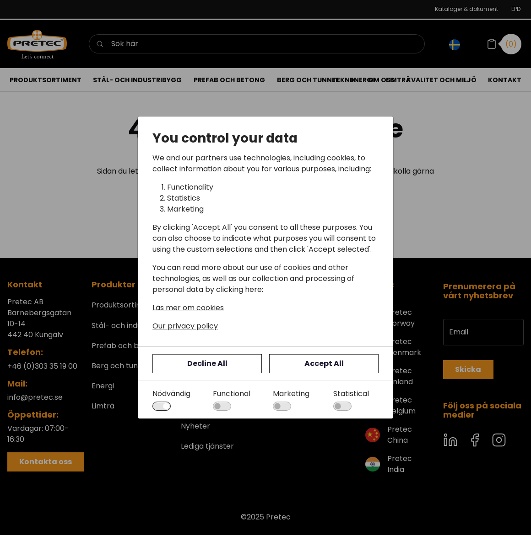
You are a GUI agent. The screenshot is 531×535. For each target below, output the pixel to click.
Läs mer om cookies (188, 307)
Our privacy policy (185, 326)
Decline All (207, 363)
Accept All (324, 363)
